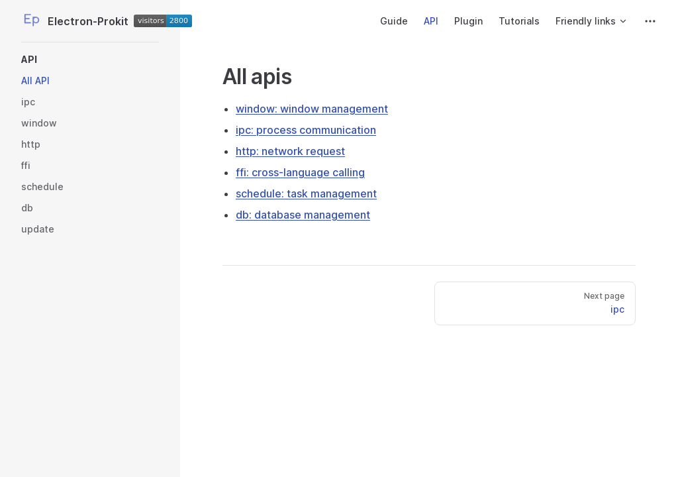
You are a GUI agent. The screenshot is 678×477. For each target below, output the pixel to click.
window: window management (312, 108)
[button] (90, 59)
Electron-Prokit (90, 21)
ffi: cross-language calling (300, 172)
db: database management (303, 214)
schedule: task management (306, 193)
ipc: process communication (306, 129)
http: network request (290, 151)
